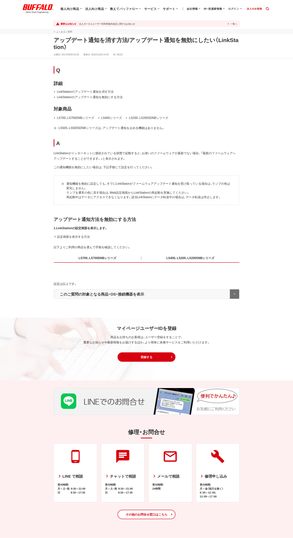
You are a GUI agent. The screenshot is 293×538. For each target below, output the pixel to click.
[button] (146, 357)
